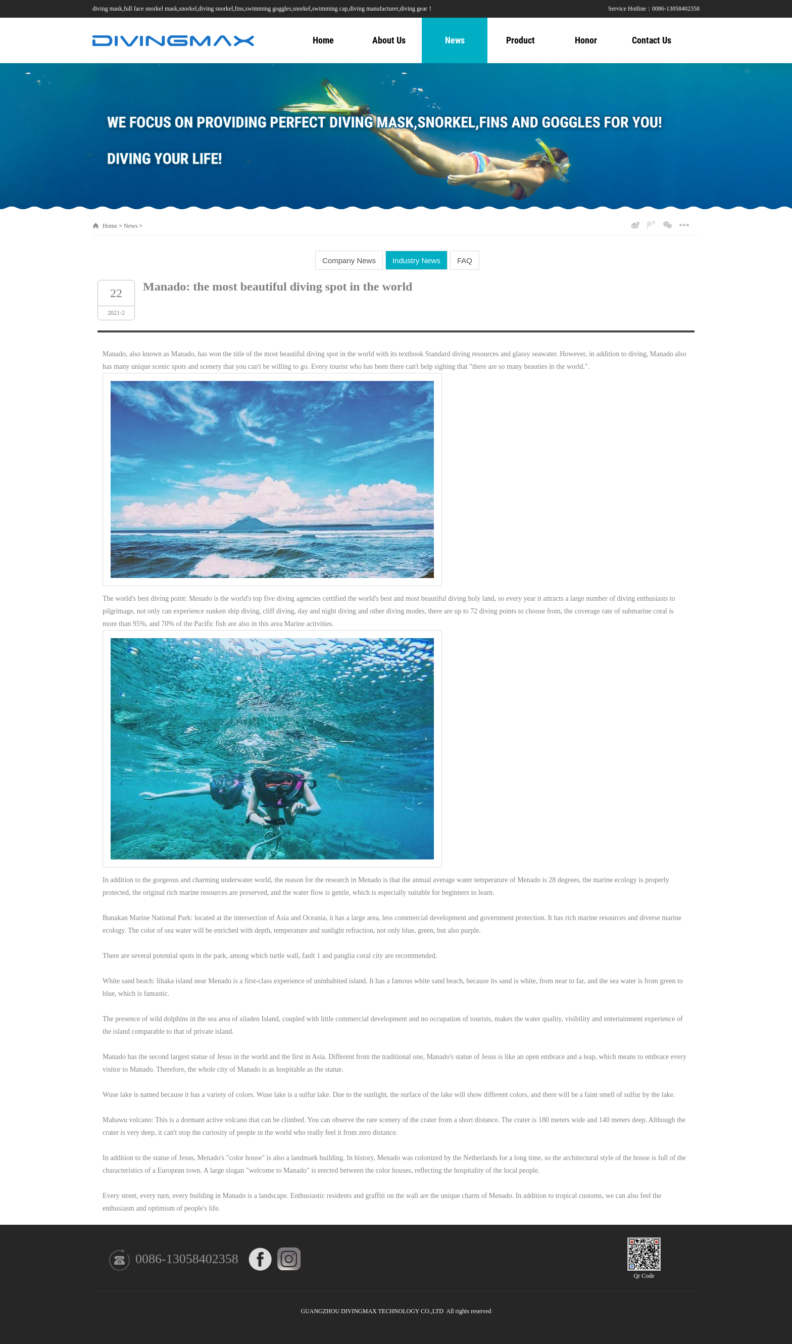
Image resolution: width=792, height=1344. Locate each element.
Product (520, 40)
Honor (586, 40)
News (455, 40)
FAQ (464, 260)
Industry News (416, 260)
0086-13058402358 (186, 1259)
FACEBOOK (260, 1259)
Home (323, 40)
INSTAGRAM (289, 1259)
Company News (349, 260)
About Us (389, 40)
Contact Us (651, 40)
